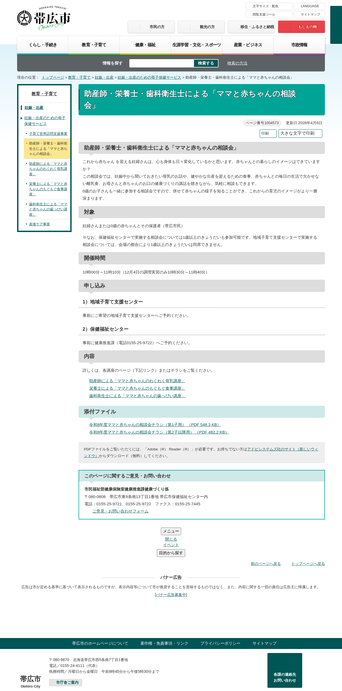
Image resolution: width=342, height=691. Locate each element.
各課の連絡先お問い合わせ (285, 645)
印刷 (265, 133)
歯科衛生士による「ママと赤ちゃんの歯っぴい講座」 (137, 395)
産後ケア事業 (39, 224)
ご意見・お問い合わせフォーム (120, 511)
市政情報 (299, 44)
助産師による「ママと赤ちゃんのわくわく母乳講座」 (137, 380)
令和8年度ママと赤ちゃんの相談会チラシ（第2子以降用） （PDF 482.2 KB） (161, 432)
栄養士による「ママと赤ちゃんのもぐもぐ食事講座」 (137, 388)
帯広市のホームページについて (100, 611)
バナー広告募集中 (171, 562)
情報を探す (113, 63)
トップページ (53, 77)
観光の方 (207, 27)
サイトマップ (310, 14)
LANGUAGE (310, 6)
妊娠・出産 (104, 77)
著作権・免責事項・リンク (164, 611)
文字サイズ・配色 (265, 6)
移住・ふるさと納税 (257, 27)
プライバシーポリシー (220, 611)
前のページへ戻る (266, 531)
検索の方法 (237, 63)
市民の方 (157, 27)
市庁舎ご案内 (67, 650)
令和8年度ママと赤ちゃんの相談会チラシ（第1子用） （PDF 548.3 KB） (157, 424)
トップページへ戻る (308, 531)
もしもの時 (307, 27)
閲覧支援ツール (264, 14)
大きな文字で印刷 (297, 133)
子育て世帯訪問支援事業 (48, 134)
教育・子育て (94, 44)
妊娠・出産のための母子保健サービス (149, 77)
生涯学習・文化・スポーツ (196, 44)
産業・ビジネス (248, 44)
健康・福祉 (145, 44)
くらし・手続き (43, 44)
